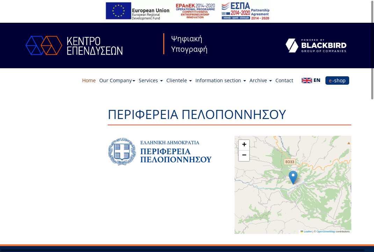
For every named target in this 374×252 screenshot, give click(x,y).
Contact (284, 80)
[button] (293, 177)
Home (89, 80)
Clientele (179, 80)
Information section (220, 80)
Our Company (117, 80)
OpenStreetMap (326, 231)
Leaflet (306, 231)
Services (151, 80)
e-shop (337, 80)
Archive (261, 80)
